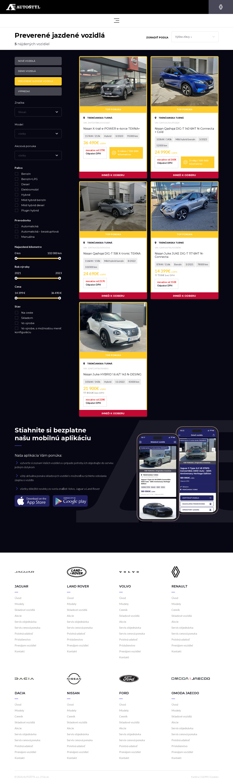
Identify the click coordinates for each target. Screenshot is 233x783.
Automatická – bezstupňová (37, 231)
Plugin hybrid (27, 210)
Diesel (22, 184)
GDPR (204, 776)
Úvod (18, 598)
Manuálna (25, 236)
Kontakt (20, 651)
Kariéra (195, 776)
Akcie (18, 615)
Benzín (23, 173)
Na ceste (24, 312)
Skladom (24, 318)
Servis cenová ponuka (27, 627)
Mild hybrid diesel (29, 205)
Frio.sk (45, 776)
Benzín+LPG (26, 179)
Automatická (26, 226)
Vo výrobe (25, 323)
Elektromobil (27, 189)
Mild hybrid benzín (30, 200)
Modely (19, 603)
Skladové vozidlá (25, 609)
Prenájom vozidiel (25, 645)
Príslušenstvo (23, 639)
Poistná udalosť (24, 633)
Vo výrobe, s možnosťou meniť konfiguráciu (38, 330)
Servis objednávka (25, 621)
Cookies (214, 776)
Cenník (123, 609)
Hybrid (22, 194)
